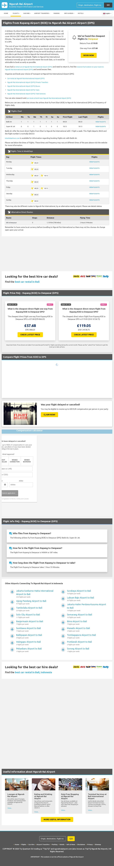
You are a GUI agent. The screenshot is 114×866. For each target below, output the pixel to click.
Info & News (68, 14)
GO (108, 5)
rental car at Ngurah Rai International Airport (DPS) (35, 67)
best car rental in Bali (27, 282)
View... (9, 808)
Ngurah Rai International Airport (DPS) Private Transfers (29, 83)
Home (6, 14)
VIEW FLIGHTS (100, 122)
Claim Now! (49, 415)
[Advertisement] (57, 254)
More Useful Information (57, 820)
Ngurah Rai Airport (26, 5)
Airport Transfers (41, 14)
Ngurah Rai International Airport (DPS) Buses (25, 86)
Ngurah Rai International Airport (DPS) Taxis (25, 90)
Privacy (90, 845)
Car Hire (26, 14)
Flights (16, 14)
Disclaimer (82, 845)
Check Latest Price (30, 335)
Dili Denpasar (11, 223)
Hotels (80, 14)
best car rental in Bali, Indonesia (33, 672)
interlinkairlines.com (13, 138)
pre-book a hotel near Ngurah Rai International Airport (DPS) (51, 98)
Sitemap (98, 845)
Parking (57, 14)
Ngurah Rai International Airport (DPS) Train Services (28, 94)
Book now (88, 56)
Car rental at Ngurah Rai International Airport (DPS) (27, 79)
